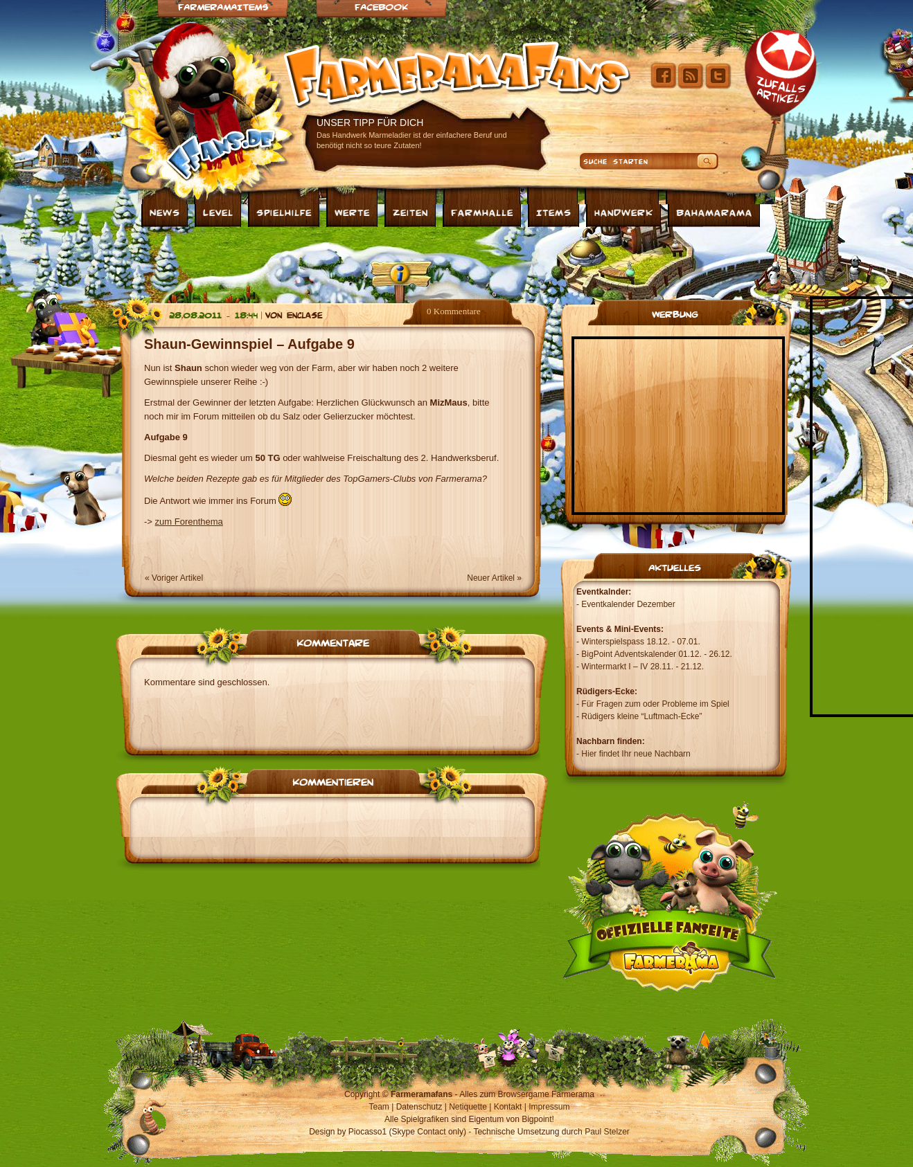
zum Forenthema (189, 521)
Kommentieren (332, 780)
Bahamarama (714, 212)
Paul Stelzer (607, 1132)
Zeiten (410, 212)
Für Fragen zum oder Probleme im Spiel (655, 704)
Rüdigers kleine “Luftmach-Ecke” (641, 716)
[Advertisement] (456, 261)
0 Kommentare (454, 311)
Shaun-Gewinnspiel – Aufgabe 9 (249, 344)
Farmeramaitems (223, 6)
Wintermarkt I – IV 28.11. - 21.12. (642, 666)
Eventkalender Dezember (628, 604)
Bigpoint (536, 1119)
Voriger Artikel (177, 578)
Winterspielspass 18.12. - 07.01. (640, 641)
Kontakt (508, 1107)
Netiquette (468, 1107)
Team (379, 1107)
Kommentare (332, 641)
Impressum (549, 1107)
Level (218, 212)
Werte (352, 212)
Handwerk (623, 212)
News (165, 212)
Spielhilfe (284, 212)
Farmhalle (482, 212)
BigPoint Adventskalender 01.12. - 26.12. (656, 654)
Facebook (381, 6)
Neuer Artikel (491, 578)
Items (553, 212)
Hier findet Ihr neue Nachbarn (635, 754)
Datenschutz (419, 1107)
